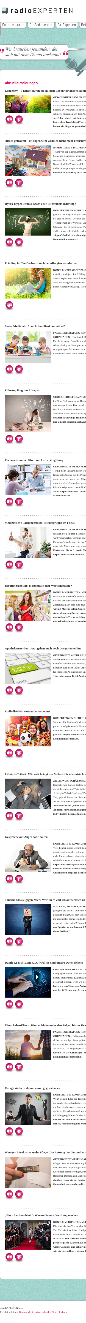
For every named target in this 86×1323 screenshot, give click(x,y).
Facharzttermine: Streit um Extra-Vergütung (34, 460)
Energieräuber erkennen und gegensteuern (32, 1088)
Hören (9, 119)
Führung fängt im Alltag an (22, 390)
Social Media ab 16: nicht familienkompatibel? (35, 326)
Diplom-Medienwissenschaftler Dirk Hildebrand (43, 1312)
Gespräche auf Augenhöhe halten (26, 837)
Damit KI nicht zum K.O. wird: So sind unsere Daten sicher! (44, 962)
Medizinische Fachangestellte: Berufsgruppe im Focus (40, 522)
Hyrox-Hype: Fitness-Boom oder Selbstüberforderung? (40, 203)
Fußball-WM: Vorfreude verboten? (27, 711)
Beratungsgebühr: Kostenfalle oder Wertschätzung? (38, 585)
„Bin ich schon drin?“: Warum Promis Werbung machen (41, 1215)
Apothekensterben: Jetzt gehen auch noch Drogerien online (43, 648)
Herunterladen (18, 119)
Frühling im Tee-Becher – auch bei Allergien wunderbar (41, 263)
